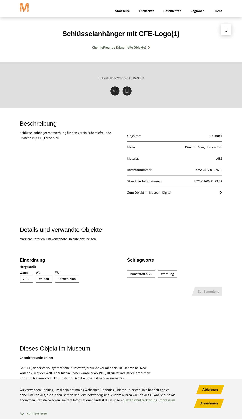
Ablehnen (210, 390)
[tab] (121, 413)
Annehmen (209, 403)
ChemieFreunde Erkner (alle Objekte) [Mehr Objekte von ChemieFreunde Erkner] (119, 47)
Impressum (167, 400)
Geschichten (172, 11)
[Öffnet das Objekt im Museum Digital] (220, 192)
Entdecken (146, 11)
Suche (217, 11)
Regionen (197, 11)
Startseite (122, 11)
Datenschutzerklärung (141, 400)
